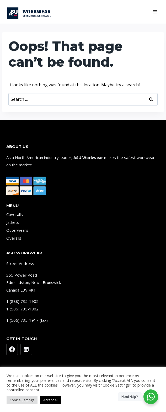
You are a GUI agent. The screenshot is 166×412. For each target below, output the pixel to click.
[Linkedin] (26, 349)
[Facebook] (12, 349)
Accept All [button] (50, 400)
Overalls (13, 238)
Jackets (12, 222)
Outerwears (17, 230)
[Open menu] (155, 12)
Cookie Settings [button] (22, 400)
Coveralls (14, 214)
